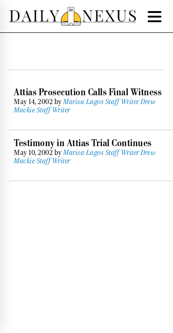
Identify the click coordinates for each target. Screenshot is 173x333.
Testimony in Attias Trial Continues (83, 142)
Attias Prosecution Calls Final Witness (87, 92)
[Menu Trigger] (154, 16)
